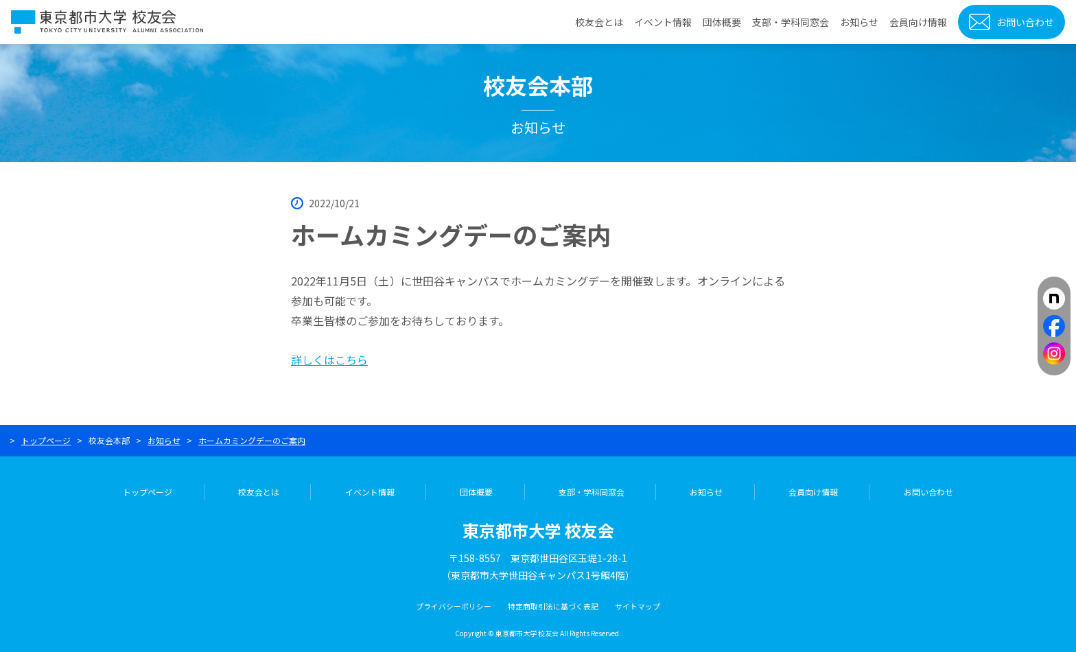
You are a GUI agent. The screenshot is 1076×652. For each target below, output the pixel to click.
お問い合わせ (1025, 22)
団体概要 (722, 22)
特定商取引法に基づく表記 (553, 606)
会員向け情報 (918, 22)
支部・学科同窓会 (790, 22)
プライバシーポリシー (453, 606)
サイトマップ (637, 606)
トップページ (46, 440)
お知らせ (859, 22)
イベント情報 (663, 22)
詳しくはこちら (329, 359)
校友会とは (599, 22)
